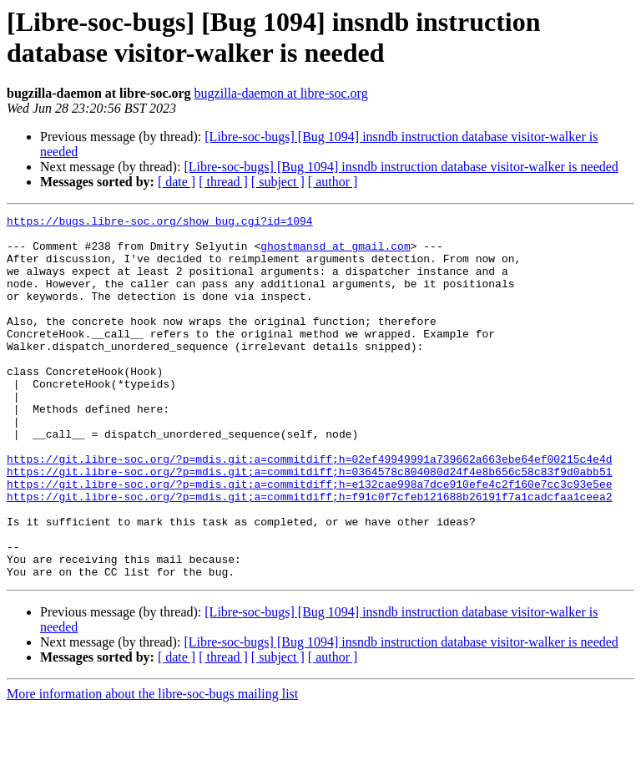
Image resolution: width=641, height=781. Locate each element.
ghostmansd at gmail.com (335, 253)
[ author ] (333, 182)
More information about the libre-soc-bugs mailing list (152, 766)
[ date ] (176, 182)
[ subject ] (278, 182)
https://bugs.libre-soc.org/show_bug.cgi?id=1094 (160, 223)
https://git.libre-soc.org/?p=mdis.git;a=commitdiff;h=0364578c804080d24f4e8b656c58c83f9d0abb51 (309, 523)
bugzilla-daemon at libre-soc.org (281, 93)
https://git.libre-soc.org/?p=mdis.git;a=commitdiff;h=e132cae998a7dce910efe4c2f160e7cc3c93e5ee (309, 538)
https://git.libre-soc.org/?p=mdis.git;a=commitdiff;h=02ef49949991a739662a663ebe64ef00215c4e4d (309, 508)
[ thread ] (223, 182)
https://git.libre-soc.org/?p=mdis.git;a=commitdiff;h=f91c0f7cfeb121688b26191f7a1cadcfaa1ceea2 (309, 553)
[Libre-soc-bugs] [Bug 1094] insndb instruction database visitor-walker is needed (401, 167)
